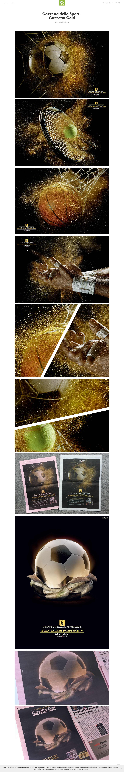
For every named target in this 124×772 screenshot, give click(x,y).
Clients (6, 3)
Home (19, 3)
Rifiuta (86, 769)
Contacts (12, 3)
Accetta (81, 769)
